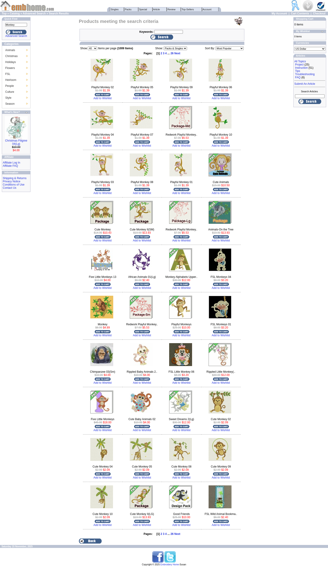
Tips (297, 71)
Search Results (59, 13)
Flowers (10, 68)
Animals (10, 50)
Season (10, 103)
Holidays (10, 62)
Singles (114, 9)
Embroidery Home (169, 564)
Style (8, 97)
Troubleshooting (305, 74)
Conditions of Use (14, 184)
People (9, 86)
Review (171, 9)
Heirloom (10, 80)
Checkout (319, 13)
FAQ (297, 77)
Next (177, 53)
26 (172, 53)
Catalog (15, 13)
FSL (7, 74)
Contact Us (9, 187)
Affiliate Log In (11, 162)
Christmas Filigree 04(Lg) (16, 142)
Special (143, 9)
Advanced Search (34, 13)
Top (4, 13)
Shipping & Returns (14, 178)
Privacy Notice (11, 181)
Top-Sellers (188, 9)
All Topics (300, 61)
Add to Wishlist (103, 98)
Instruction (301, 67)
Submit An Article (304, 83)
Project (299, 64)
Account (207, 9)
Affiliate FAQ (10, 165)
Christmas (11, 56)
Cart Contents (300, 13)
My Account (279, 13)
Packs (128, 9)
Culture (9, 91)
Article (157, 9)
